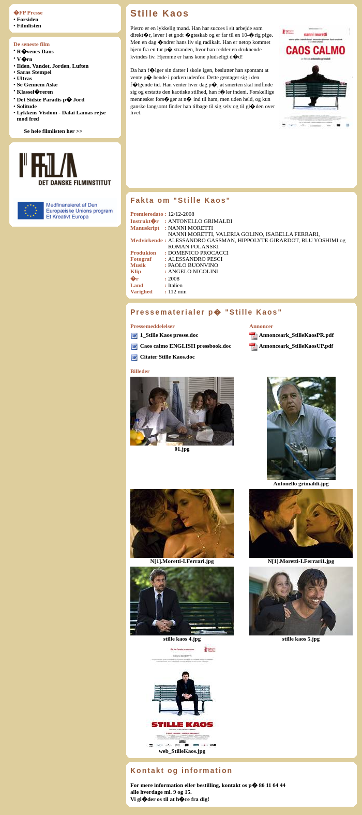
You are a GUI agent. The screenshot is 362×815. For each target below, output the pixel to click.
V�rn (25, 59)
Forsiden (28, 19)
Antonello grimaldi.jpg (301, 483)
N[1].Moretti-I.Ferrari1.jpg (301, 561)
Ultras (24, 78)
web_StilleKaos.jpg (182, 751)
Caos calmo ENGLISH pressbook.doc (185, 346)
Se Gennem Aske (37, 84)
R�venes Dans (35, 51)
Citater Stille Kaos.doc (167, 356)
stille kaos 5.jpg (301, 638)
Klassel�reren (35, 91)
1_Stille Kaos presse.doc (169, 335)
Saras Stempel (34, 72)
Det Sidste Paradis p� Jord (51, 99)
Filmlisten (29, 25)
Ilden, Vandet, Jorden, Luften (53, 66)
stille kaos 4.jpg (182, 638)
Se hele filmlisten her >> (53, 131)
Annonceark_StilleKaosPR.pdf (296, 335)
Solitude (27, 106)
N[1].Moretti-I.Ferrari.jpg (182, 561)
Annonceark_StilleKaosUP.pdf (296, 346)
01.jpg (181, 449)
